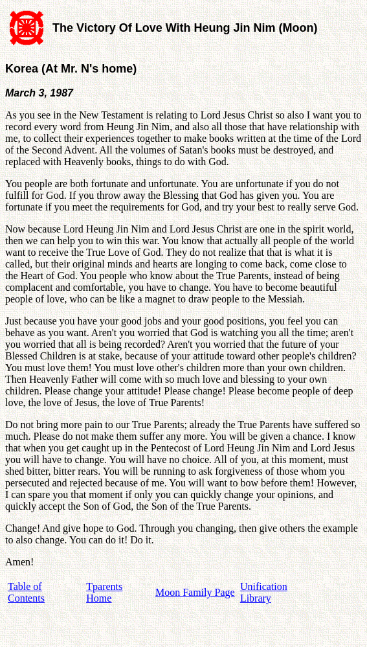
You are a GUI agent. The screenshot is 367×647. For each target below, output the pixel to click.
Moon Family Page (195, 592)
